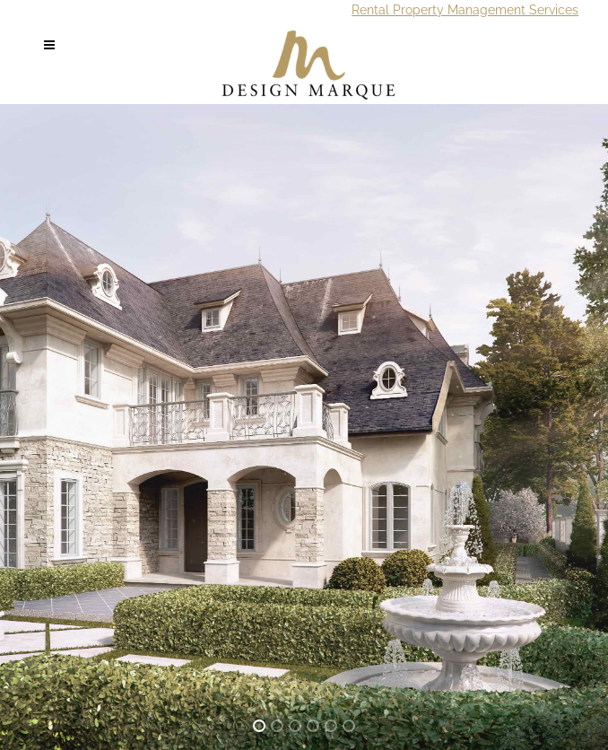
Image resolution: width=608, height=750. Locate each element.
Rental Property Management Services (465, 10)
